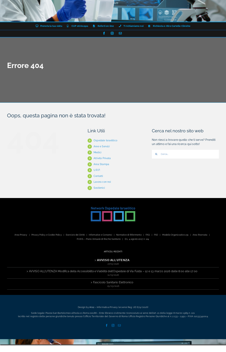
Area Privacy (20, 235)
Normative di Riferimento (129, 235)
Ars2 (91, 307)
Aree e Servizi (102, 146)
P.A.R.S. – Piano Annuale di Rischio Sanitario (99, 239)
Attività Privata (102, 158)
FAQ (148, 235)
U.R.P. (97, 170)
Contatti (98, 176)
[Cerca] (156, 154)
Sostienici (99, 187)
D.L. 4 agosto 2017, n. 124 (137, 239)
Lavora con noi (102, 181)
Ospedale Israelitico (105, 140)
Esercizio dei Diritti (75, 235)
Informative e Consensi (100, 235)
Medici (97, 152)
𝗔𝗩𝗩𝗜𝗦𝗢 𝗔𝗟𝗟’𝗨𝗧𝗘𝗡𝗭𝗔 (113, 260)
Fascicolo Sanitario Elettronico (113, 282)
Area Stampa (101, 164)
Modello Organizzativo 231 (175, 235)
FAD (156, 235)
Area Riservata (200, 235)
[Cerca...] (185, 154)
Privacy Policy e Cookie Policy (46, 235)
